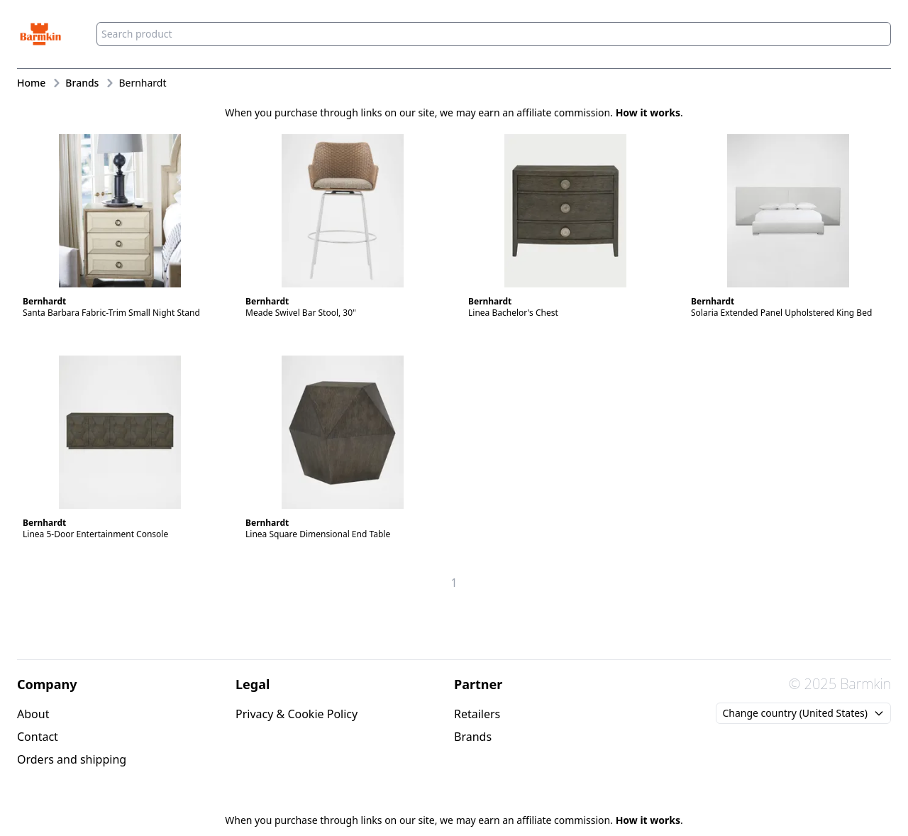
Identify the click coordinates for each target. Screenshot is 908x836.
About (33, 714)
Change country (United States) (803, 713)
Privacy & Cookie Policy (297, 714)
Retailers (477, 714)
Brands (473, 736)
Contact (37, 736)
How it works (648, 112)
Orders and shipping (71, 759)
